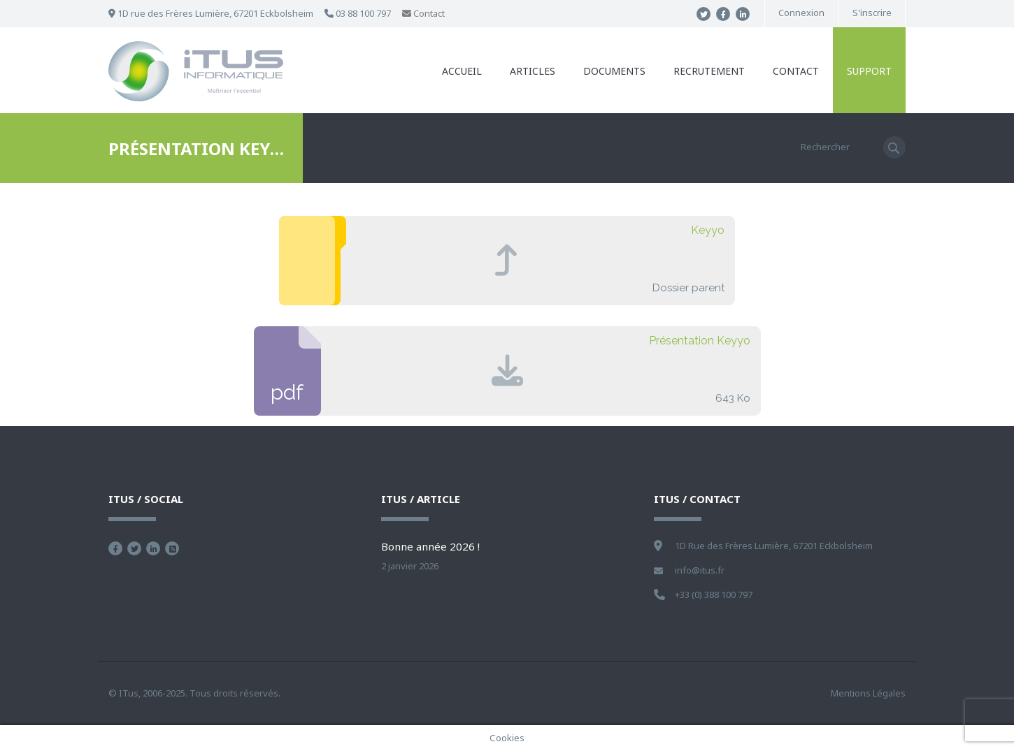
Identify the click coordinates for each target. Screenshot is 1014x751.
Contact (423, 13)
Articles (532, 71)
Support (869, 71)
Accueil (462, 71)
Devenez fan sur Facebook (115, 548)
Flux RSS (172, 548)
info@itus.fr (699, 570)
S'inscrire (872, 13)
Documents (614, 71)
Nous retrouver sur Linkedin (153, 548)
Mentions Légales (868, 693)
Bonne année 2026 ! (430, 546)
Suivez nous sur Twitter (134, 548)
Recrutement (709, 71)
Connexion (801, 13)
